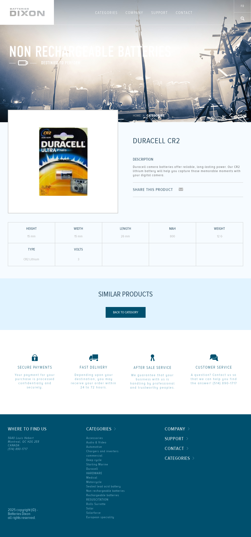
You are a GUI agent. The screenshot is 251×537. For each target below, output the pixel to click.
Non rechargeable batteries (105, 491)
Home (137, 115)
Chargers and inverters (102, 451)
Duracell (92, 469)
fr (242, 6)
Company (134, 12)
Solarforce (93, 513)
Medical (91, 478)
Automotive (94, 447)
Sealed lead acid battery (103, 486)
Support (159, 12)
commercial (94, 456)
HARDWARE (94, 473)
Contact (184, 12)
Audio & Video (96, 442)
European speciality (100, 517)
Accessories (94, 438)
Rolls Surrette (96, 504)
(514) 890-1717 (225, 383)
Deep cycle (94, 460)
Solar (90, 508)
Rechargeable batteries (102, 495)
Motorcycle (94, 482)
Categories (106, 12)
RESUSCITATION (97, 500)
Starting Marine (97, 464)
